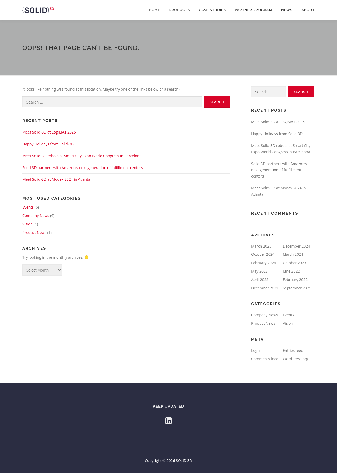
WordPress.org (295, 358)
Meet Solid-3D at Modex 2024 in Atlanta (56, 179)
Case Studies (212, 10)
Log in (256, 350)
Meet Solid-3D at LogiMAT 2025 (49, 132)
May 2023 (259, 271)
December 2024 (296, 246)
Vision (27, 223)
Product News (34, 232)
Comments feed (265, 358)
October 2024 (263, 254)
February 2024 (263, 262)
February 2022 (295, 279)
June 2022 (291, 271)
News (287, 10)
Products (179, 10)
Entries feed (293, 350)
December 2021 (264, 287)
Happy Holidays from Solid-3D (48, 143)
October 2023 (294, 262)
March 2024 (293, 254)
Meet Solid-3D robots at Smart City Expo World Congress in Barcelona (81, 155)
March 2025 (261, 246)
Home (154, 10)
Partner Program (253, 10)
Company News (35, 215)
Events (28, 207)
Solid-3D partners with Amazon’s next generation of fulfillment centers (82, 167)
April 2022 (260, 279)
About (308, 10)
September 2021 (297, 287)
